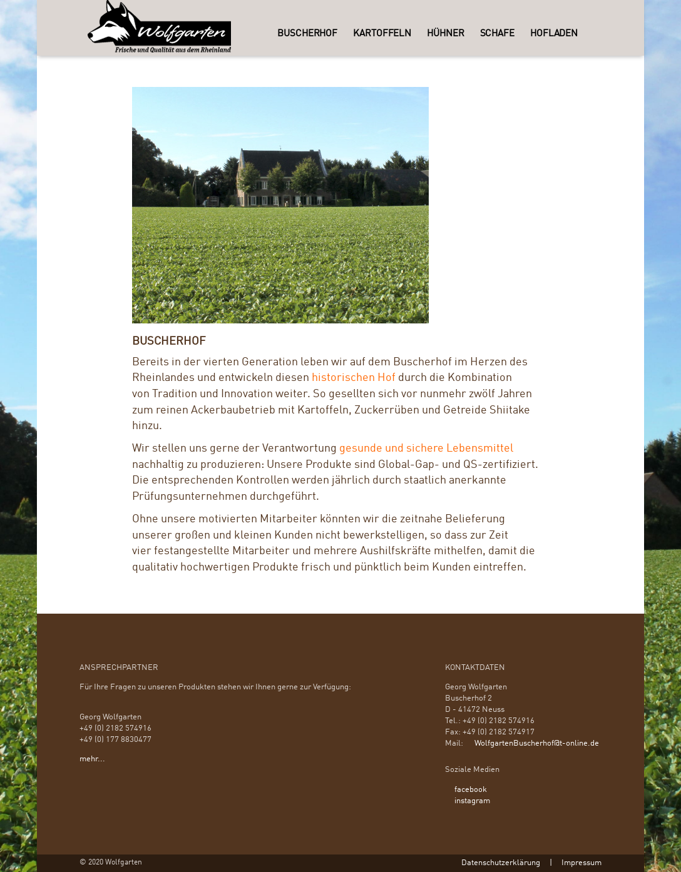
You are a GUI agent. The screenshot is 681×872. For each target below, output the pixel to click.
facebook (470, 790)
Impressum (581, 863)
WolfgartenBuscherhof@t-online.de (536, 743)
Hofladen (554, 34)
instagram (472, 801)
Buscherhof (307, 34)
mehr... (92, 759)
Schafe (497, 34)
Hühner (445, 34)
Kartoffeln (382, 34)
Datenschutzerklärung (500, 863)
